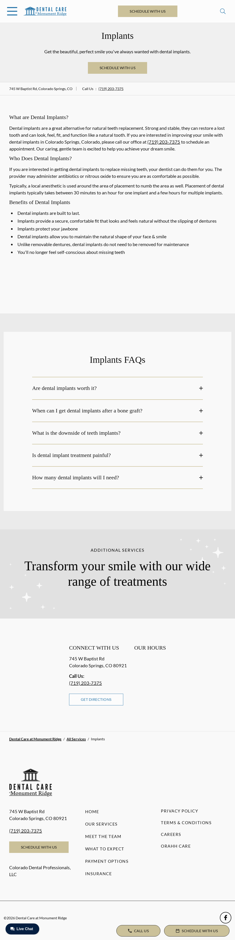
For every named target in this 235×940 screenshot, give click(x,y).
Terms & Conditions (186, 822)
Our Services (101, 823)
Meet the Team (103, 836)
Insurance (98, 873)
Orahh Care (176, 846)
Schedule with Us (148, 11)
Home (92, 811)
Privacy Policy (179, 810)
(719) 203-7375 (110, 88)
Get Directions (96, 699)
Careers (171, 834)
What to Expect (104, 848)
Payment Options (107, 861)
